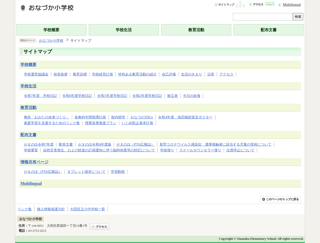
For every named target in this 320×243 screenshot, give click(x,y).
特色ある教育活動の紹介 (137, 74)
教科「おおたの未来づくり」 (46, 117)
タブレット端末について (86, 172)
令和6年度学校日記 (77, 96)
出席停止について (240, 150)
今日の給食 (192, 96)
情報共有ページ (34, 162)
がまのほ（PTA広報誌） (135, 144)
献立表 (172, 96)
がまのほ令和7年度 (39, 144)
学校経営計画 (102, 74)
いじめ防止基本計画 (137, 123)
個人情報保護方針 (51, 209)
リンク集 (25, 209)
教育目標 (80, 74)
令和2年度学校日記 (147, 96)
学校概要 (51, 30)
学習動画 (118, 172)
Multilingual (292, 4)
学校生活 (124, 30)
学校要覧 (31, 150)
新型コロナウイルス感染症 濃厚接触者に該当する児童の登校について (215, 144)
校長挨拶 (61, 74)
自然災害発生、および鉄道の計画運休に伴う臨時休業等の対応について (99, 150)
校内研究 (118, 117)
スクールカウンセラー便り (200, 150)
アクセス (226, 74)
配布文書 (269, 30)
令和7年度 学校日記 (40, 96)
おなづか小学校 (51, 40)
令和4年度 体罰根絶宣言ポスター (185, 117)
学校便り (167, 150)
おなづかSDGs (141, 117)
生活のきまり (191, 74)
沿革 (210, 74)
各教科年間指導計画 (90, 117)
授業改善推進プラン (100, 123)
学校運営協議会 (36, 74)
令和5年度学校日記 (112, 96)
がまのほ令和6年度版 (94, 144)
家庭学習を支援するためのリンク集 (52, 123)
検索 (298, 16)
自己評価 (169, 74)
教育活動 (196, 30)
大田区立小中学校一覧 (87, 209)
